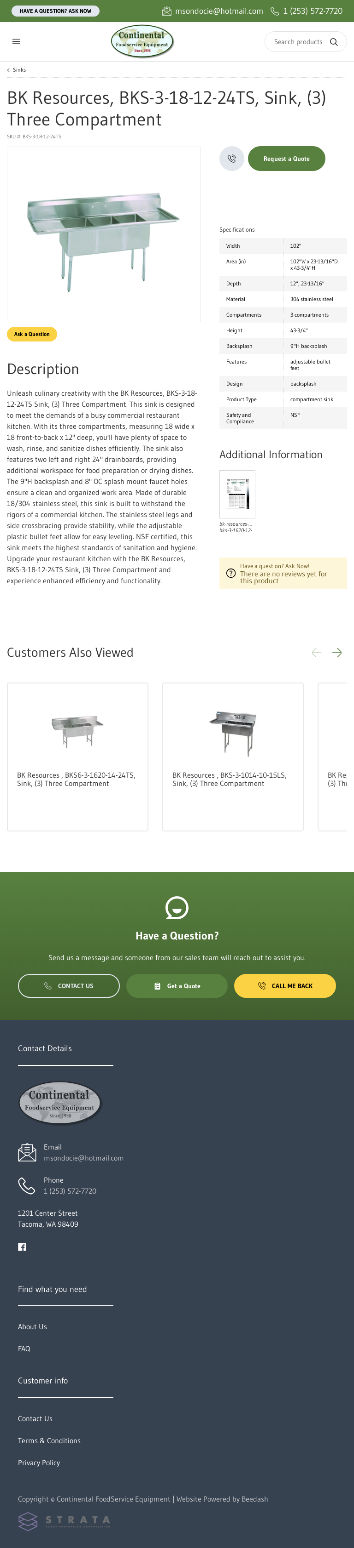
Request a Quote (287, 158)
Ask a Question (32, 333)
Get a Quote (177, 986)
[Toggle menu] (16, 42)
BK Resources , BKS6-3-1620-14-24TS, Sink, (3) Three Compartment (76, 779)
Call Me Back (285, 986)
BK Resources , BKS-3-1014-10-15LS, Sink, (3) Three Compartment (229, 779)
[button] (337, 652)
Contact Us (69, 986)
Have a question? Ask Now (55, 10)
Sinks (19, 70)
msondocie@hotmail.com (84, 1157)
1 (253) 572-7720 (70, 1190)
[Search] (306, 41)
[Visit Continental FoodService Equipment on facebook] (22, 1246)
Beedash (255, 1498)
